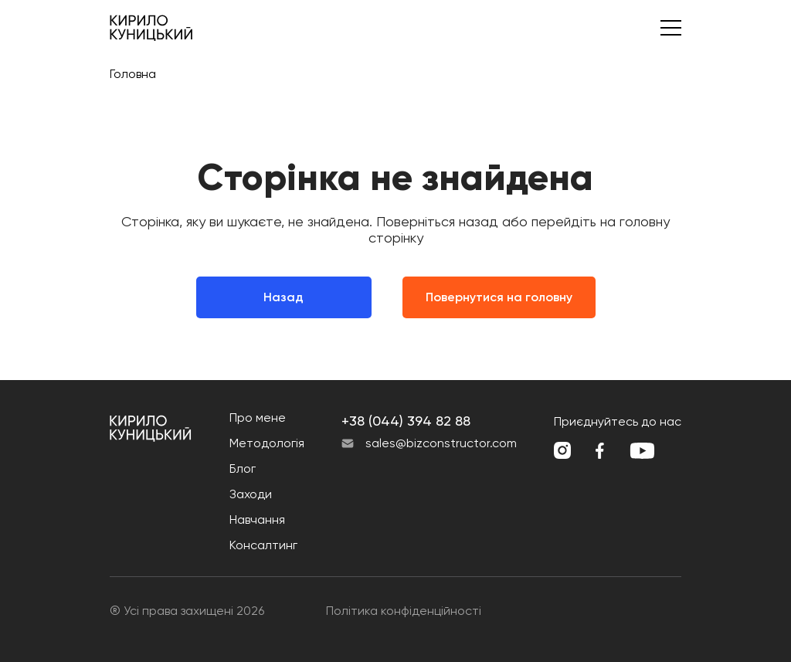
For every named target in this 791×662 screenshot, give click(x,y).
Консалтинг (263, 545)
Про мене (257, 417)
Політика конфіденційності (403, 610)
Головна (133, 73)
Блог (242, 468)
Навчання (257, 519)
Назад (283, 297)
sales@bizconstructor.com (441, 443)
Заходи (250, 494)
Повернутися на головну (499, 297)
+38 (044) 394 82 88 (405, 420)
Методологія (266, 443)
